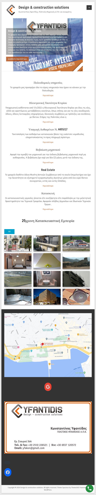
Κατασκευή (48, 193)
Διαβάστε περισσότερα (17, 59)
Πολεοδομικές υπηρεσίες (48, 83)
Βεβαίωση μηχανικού (48, 150)
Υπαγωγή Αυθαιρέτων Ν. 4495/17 (48, 129)
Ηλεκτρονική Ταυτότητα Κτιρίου (48, 103)
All (9, 231)
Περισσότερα (48, 95)
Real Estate (48, 170)
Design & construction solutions (44, 7)
